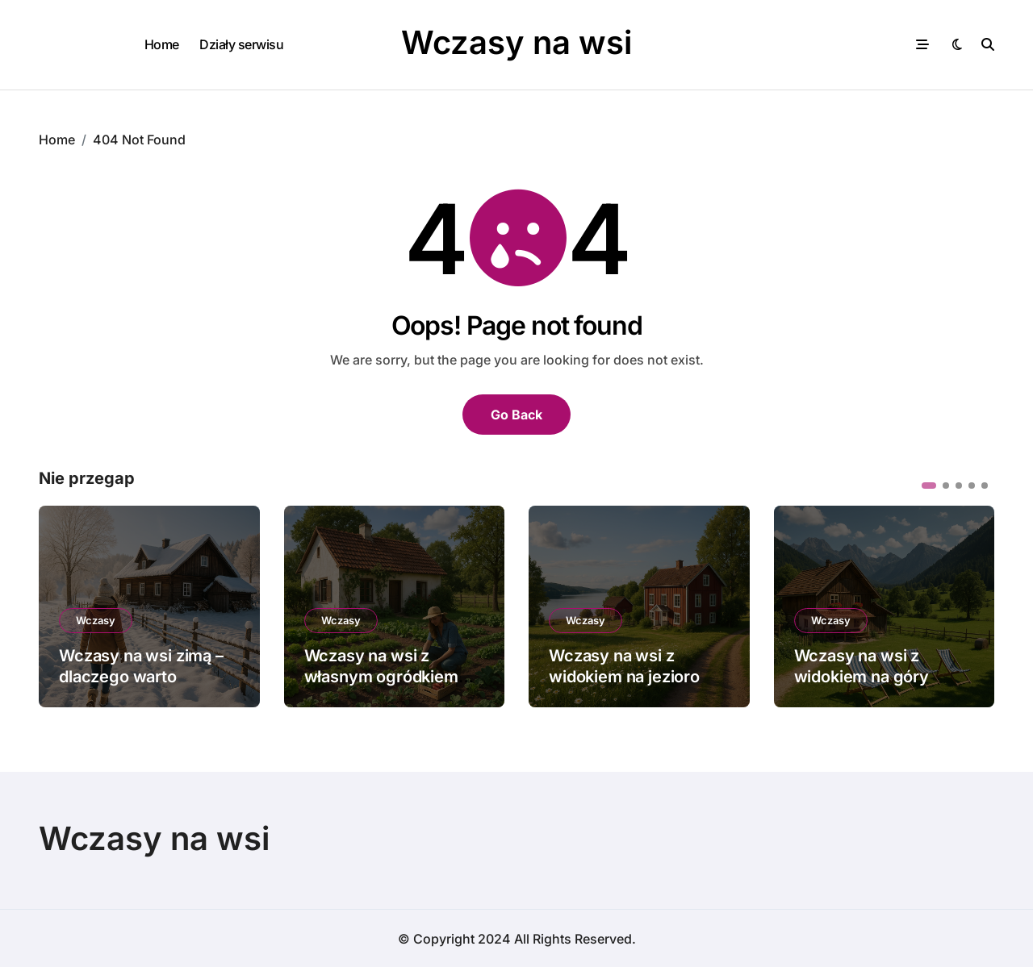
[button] (929, 484)
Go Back (516, 414)
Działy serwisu (241, 44)
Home (161, 44)
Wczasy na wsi (516, 42)
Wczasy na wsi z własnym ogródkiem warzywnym (381, 675)
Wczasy (95, 619)
